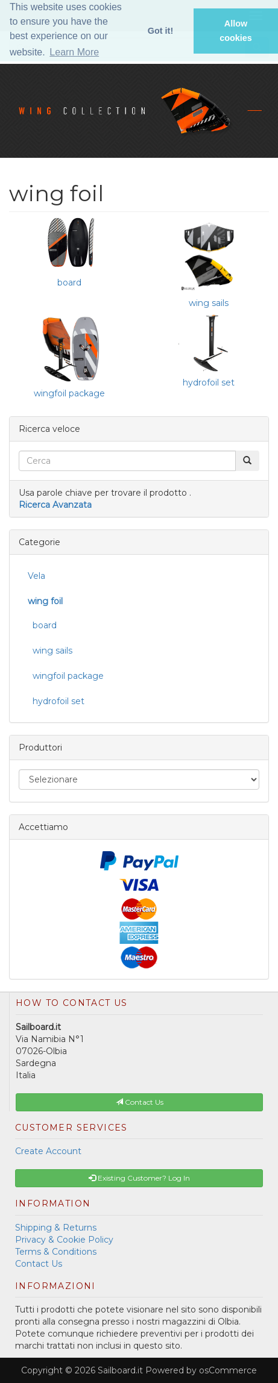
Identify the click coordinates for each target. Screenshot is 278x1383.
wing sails (209, 303)
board (69, 282)
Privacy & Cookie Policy (64, 1239)
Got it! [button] (160, 31)
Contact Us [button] (139, 1102)
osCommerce (228, 1370)
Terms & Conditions (55, 1251)
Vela (36, 575)
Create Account (48, 1151)
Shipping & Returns (55, 1227)
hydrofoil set (209, 382)
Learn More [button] (74, 52)
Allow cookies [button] (236, 31)
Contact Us (38, 1263)
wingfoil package (69, 393)
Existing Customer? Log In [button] (139, 1177)
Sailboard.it (120, 1370)
